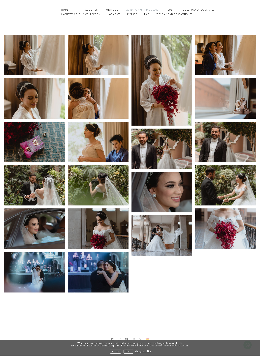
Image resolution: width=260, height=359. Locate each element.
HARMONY (113, 14)
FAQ (146, 14)
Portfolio (112, 9)
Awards (132, 14)
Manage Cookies (143, 351)
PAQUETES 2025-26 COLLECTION (80, 14)
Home (64, 9)
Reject (128, 351)
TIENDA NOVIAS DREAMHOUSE (174, 14)
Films (168, 9)
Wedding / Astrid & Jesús (142, 9)
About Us (91, 9)
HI (77, 9)
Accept (115, 351)
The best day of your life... (197, 9)
